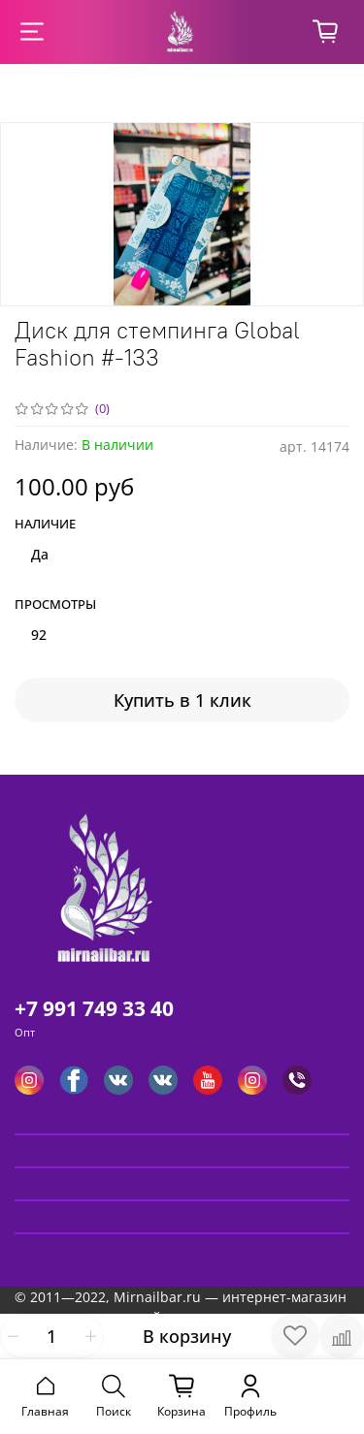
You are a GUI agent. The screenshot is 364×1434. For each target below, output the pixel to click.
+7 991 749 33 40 (94, 1008)
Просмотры (55, 605)
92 (39, 634)
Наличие (45, 524)
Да (40, 554)
